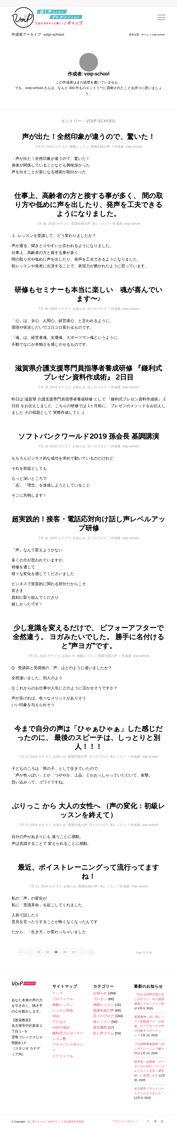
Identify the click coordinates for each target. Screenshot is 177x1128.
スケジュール (62, 1056)
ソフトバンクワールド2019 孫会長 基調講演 (88, 436)
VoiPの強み (61, 1027)
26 (64, 952)
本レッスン (100, 223)
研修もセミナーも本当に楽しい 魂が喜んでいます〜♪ (88, 294)
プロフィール (62, 999)
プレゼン (100, 999)
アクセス (59, 1022)
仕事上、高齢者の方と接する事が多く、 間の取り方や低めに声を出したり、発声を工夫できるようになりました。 (88, 205)
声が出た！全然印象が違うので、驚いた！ (88, 136)
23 (38, 952)
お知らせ (79, 309)
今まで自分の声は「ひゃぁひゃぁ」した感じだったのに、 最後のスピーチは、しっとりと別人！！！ (88, 738)
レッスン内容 (62, 1010)
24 (47, 952)
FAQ (55, 1016)
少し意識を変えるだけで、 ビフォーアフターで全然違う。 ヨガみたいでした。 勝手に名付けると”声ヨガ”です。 (88, 637)
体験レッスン (79, 146)
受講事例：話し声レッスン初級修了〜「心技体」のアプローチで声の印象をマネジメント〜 (149, 1026)
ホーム (145, 34)
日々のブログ (97, 309)
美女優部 (100, 1027)
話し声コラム (103, 1033)
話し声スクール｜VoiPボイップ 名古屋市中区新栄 (55, 1121)
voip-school (134, 146)
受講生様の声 (100, 146)
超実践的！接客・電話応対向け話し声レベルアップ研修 (88, 523)
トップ (57, 993)
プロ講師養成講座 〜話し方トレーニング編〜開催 (149, 1048)
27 (73, 952)
